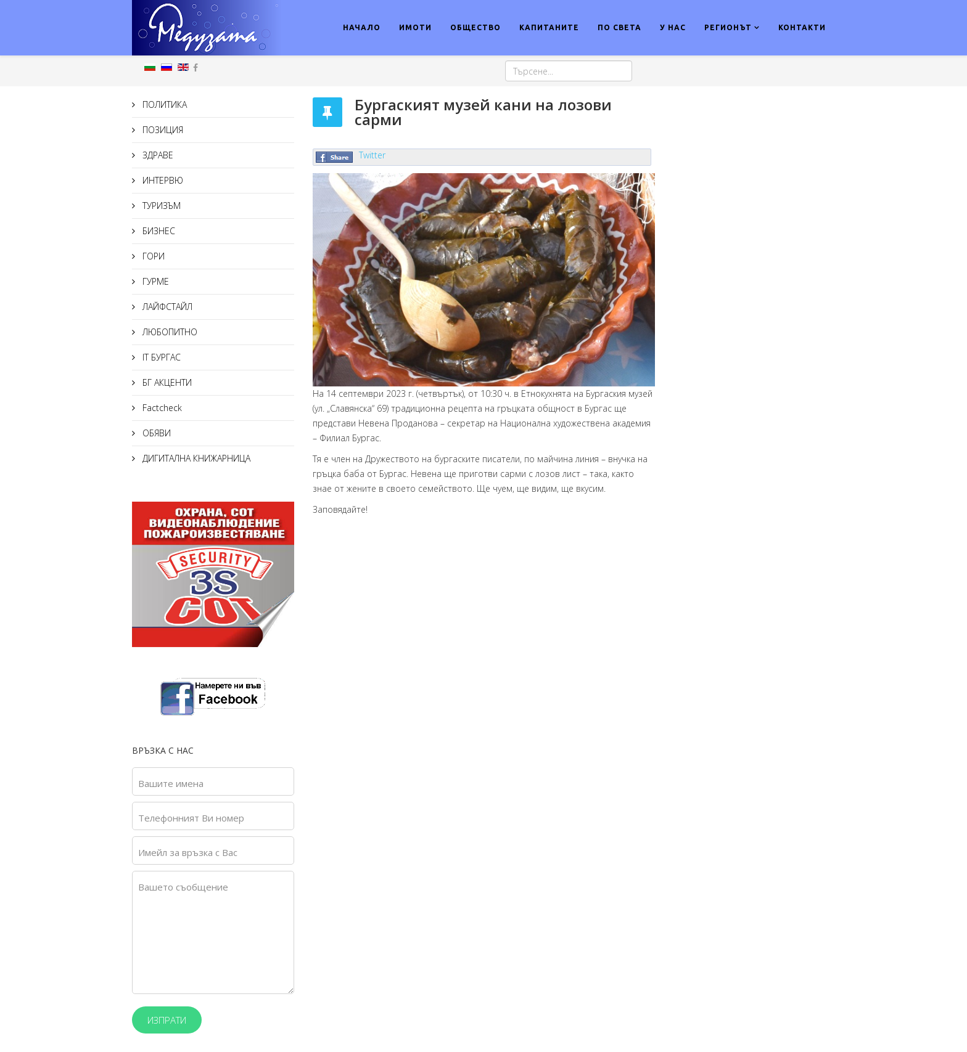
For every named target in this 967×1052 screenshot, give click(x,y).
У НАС (673, 27)
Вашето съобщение (183, 887)
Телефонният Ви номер (191, 818)
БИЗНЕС (157, 231)
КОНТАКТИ (802, 27)
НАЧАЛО (362, 27)
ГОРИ (152, 256)
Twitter (372, 155)
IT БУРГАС (160, 357)
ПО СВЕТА (619, 27)
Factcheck (161, 408)
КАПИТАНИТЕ (549, 27)
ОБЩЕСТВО (475, 27)
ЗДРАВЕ (156, 155)
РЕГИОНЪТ (728, 27)
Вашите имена (171, 783)
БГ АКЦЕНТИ (166, 382)
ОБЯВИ (155, 433)
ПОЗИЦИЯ (161, 130)
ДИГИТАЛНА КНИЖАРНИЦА (195, 458)
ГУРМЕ (154, 281)
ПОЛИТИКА (163, 104)
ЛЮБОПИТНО (168, 332)
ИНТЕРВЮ (161, 180)
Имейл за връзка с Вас (187, 852)
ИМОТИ (415, 27)
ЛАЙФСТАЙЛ (166, 306)
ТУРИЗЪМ (160, 205)
